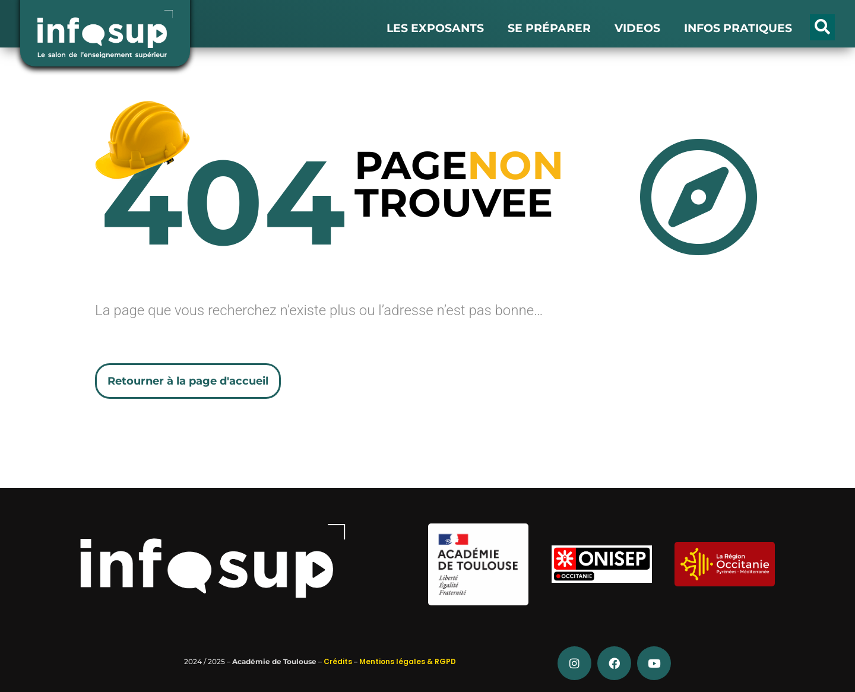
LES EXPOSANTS (435, 28)
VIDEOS (637, 28)
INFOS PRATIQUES (738, 28)
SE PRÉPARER (549, 28)
